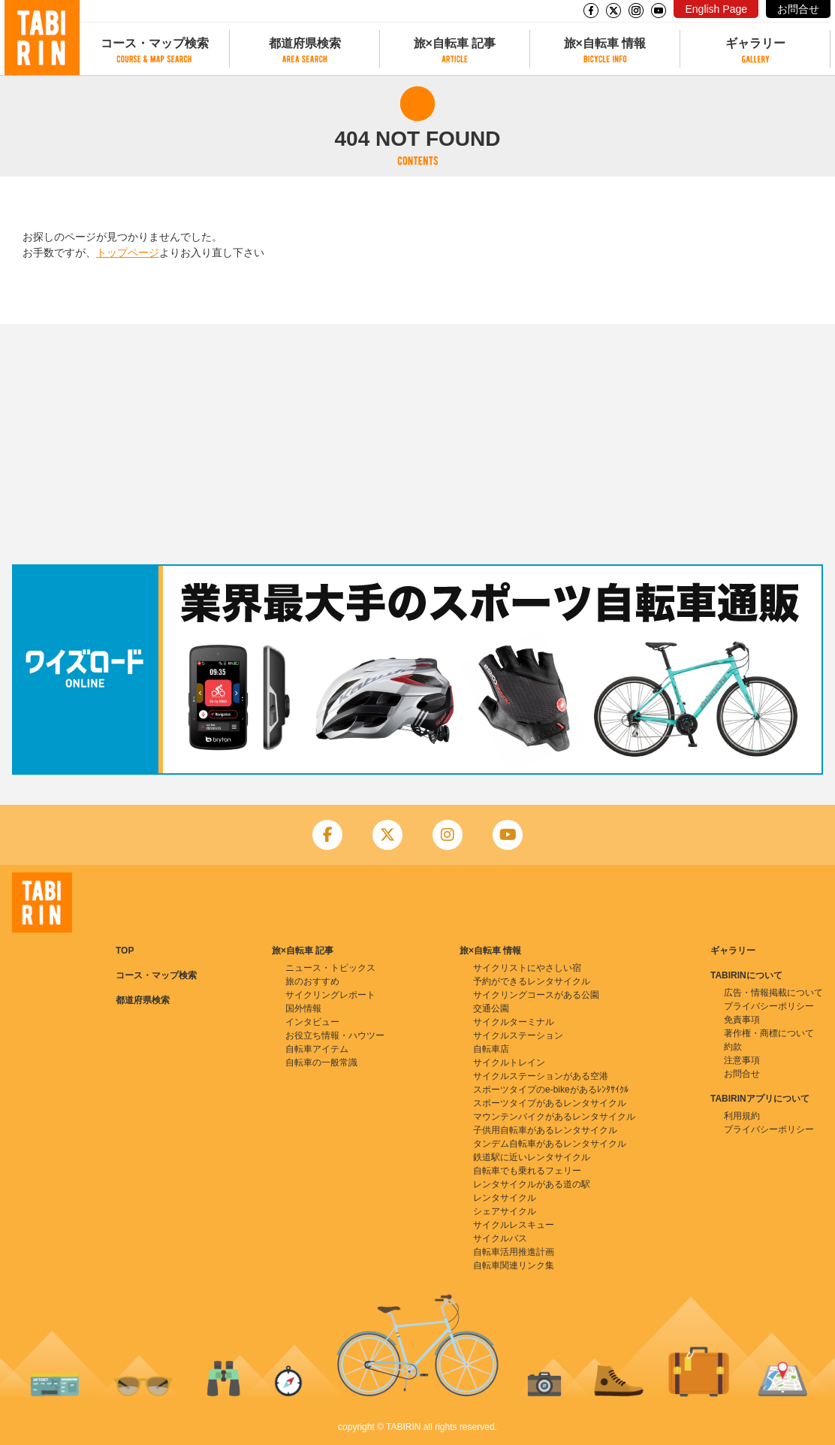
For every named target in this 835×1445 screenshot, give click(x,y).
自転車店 (491, 1049)
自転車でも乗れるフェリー (527, 1170)
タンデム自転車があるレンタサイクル (549, 1143)
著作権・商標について (769, 1033)
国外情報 (303, 1008)
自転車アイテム (316, 1049)
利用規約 (742, 1116)
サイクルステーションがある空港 (540, 1076)
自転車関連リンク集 (513, 1265)
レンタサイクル (504, 1198)
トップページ (127, 252)
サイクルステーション (518, 1035)
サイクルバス (500, 1238)
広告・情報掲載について (773, 992)
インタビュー (312, 1022)
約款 (733, 1046)
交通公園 (491, 1008)
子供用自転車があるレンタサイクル (545, 1130)
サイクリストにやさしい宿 (527, 968)
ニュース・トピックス (330, 968)
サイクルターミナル (513, 1022)
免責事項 (742, 1019)
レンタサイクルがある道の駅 (531, 1184)
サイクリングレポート (330, 995)
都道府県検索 (305, 43)
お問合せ (798, 9)
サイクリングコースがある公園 (536, 995)
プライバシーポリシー (769, 1006)
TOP (125, 950)
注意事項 (742, 1060)
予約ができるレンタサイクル (531, 981)
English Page (716, 9)
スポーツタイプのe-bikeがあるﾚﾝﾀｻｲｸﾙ (551, 1089)
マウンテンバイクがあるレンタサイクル (554, 1116)
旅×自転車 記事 (455, 43)
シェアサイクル (504, 1211)
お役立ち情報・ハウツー (334, 1035)
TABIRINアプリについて (759, 1098)
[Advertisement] (417, 444)
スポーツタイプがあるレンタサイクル (549, 1103)
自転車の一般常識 (321, 1062)
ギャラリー (755, 43)
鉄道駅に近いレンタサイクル (531, 1157)
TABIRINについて (746, 975)
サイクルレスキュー (513, 1225)
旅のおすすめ (312, 981)
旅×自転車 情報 (605, 43)
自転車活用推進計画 (513, 1252)
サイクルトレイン (509, 1062)
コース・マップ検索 (155, 43)
